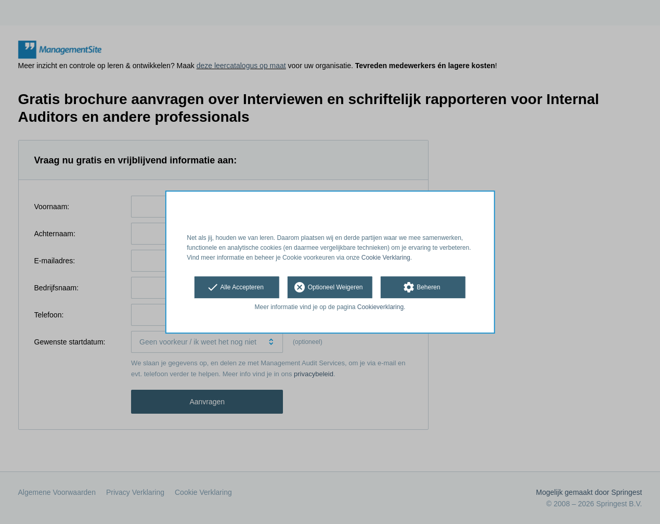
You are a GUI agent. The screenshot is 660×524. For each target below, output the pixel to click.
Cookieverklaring (380, 307)
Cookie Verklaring (385, 257)
